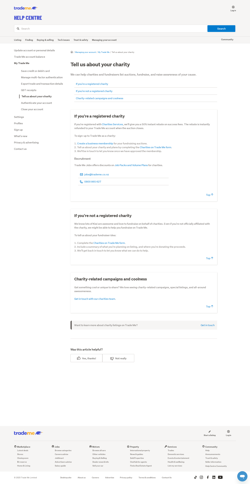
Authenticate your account (36, 102)
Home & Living (23, 465)
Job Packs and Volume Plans (131, 165)
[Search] (125, 29)
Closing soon (22, 458)
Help (207, 450)
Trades (171, 450)
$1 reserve (22, 462)
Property (133, 446)
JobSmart (59, 458)
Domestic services (176, 454)
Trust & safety (81, 39)
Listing (17, 39)
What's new (20, 136)
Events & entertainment (178, 458)
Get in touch (208, 325)
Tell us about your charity (37, 96)
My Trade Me (21, 63)
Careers (95, 477)
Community (209, 446)
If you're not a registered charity (94, 91)
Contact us (20, 148)
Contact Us (167, 477)
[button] (231, 8)
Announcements (212, 454)
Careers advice (61, 454)
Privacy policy (126, 477)
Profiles (18, 123)
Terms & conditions (147, 477)
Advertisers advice (63, 462)
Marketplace (22, 446)
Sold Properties (137, 458)
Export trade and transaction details (42, 83)
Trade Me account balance (29, 56)
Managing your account (104, 39)
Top (209, 194)
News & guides (136, 454)
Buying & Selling (99, 458)
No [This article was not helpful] (117, 358)
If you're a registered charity (92, 83)
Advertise (109, 477)
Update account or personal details (34, 50)
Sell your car (97, 465)
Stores (20, 454)
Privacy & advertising (26, 142)
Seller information (213, 462)
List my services (175, 465)
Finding (29, 39)
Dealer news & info (100, 462)
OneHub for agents (138, 462)
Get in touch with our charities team (94, 298)
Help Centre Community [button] (216, 466)
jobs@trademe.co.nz (96, 174)
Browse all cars (99, 450)
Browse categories (63, 450)
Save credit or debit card (35, 70)
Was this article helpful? (86, 349)
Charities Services (112, 124)
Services (171, 446)
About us (82, 477)
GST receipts (28, 90)
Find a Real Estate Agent (141, 465)
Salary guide (60, 465)
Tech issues (64, 39)
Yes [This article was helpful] (84, 358)
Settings (19, 116)
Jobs (56, 446)
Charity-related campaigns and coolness (100, 98)
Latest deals (22, 450)
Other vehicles (98, 454)
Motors (94, 446)
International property (140, 450)
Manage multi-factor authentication (42, 77)
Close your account (32, 109)
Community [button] (227, 39)
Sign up (18, 129)
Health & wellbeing (176, 462)
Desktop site (65, 477)
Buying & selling (45, 39)
